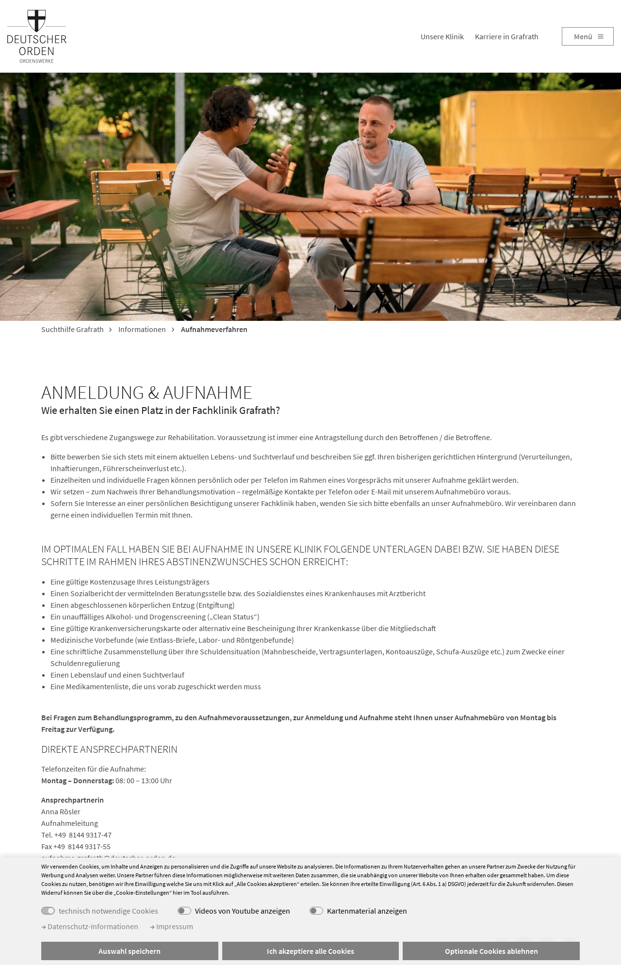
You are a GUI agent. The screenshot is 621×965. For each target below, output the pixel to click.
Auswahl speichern (129, 951)
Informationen (141, 329)
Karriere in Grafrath (507, 36)
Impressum (171, 926)
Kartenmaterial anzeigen (367, 911)
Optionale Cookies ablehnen (491, 951)
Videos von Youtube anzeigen (242, 911)
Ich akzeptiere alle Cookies (310, 951)
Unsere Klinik (442, 36)
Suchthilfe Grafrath (72, 329)
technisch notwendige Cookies (108, 911)
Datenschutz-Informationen (89, 926)
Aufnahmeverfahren (213, 329)
